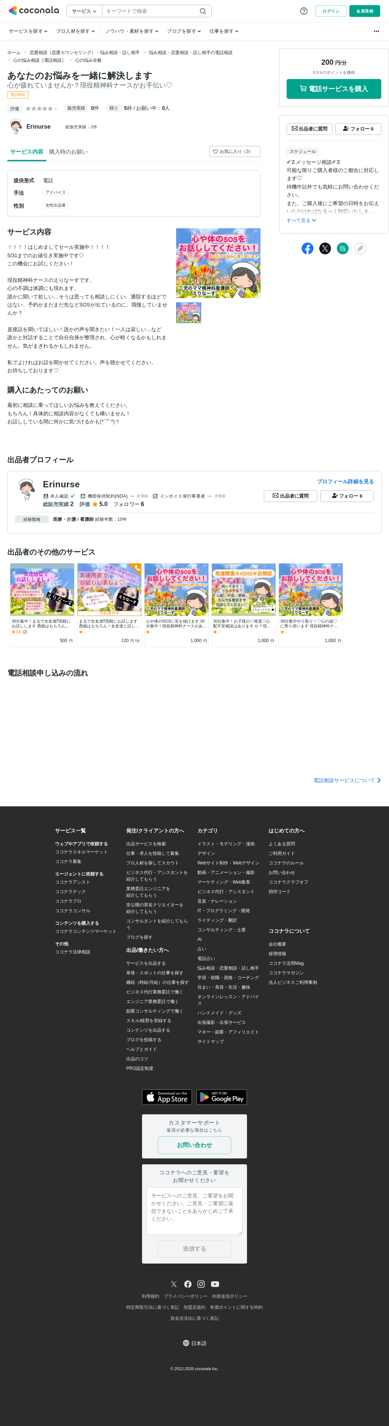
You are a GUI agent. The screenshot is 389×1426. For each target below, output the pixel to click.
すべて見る (301, 220)
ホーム (14, 52)
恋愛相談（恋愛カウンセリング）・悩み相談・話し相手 (85, 52)
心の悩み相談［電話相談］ (39, 60)
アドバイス (56, 192)
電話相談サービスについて (347, 780)
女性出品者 (56, 205)
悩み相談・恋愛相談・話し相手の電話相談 (191, 52)
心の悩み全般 (88, 60)
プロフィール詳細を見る (345, 481)
